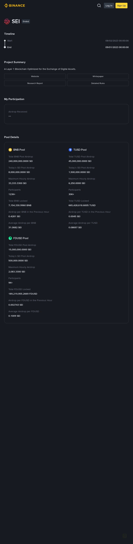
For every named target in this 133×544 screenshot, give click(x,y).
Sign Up (121, 5)
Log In (109, 5)
